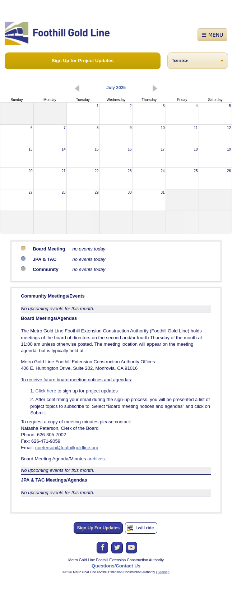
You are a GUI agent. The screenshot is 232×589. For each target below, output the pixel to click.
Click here (46, 391)
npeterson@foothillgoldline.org (66, 447)
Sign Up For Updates (98, 527)
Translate (180, 61)
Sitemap (164, 572)
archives (96, 458)
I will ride (144, 527)
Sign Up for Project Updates (83, 60)
